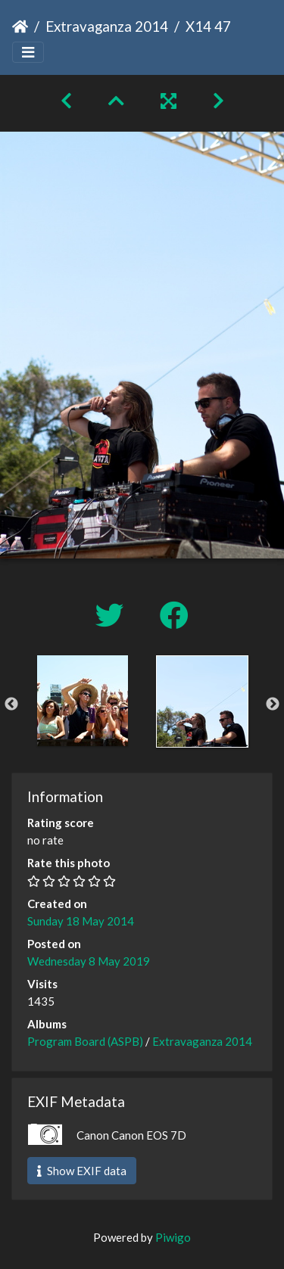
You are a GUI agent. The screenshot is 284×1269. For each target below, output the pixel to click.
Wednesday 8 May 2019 (88, 961)
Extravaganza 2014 (106, 26)
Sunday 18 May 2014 (80, 921)
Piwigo (173, 1237)
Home (20, 26)
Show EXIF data (81, 1170)
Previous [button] (11, 704)
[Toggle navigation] (28, 53)
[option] (82, 700)
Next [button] (272, 704)
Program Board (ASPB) (85, 1041)
